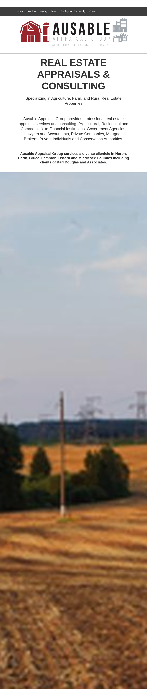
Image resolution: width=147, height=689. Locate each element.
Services (31, 11)
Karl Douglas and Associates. (82, 162)
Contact (93, 11)
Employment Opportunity (73, 11)
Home (20, 11)
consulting (67, 124)
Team (54, 11)
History (43, 11)
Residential (111, 124)
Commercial (31, 129)
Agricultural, (90, 124)
